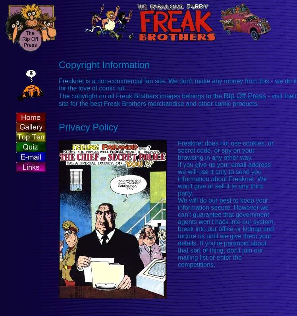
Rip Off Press (245, 96)
